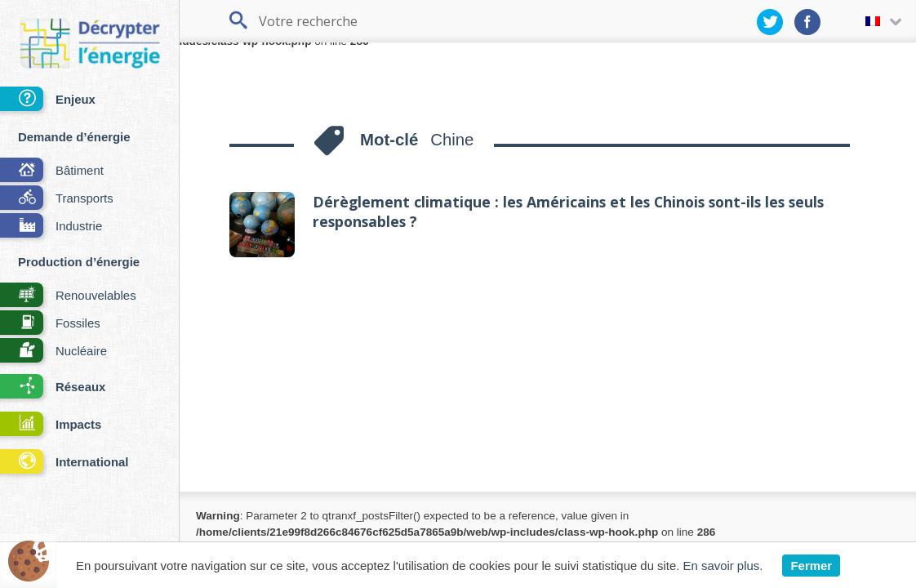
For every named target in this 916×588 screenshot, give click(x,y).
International (64, 463)
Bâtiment (52, 171)
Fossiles (50, 324)
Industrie (51, 227)
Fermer (811, 565)
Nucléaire (53, 352)
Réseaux (52, 387)
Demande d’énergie (74, 137)
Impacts (50, 425)
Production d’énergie (79, 262)
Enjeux (48, 100)
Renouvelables (68, 296)
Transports (56, 199)
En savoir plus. (723, 565)
